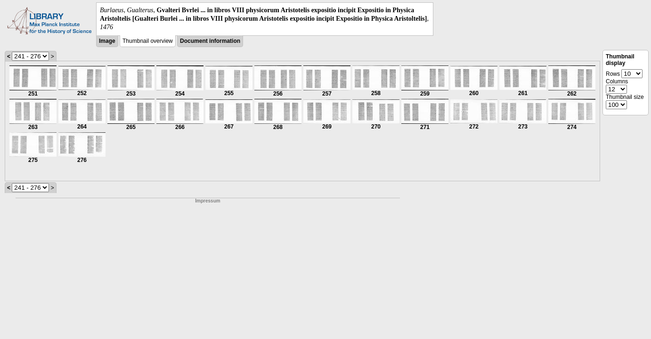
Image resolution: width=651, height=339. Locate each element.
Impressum (207, 200)
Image (107, 41)
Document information (210, 41)
